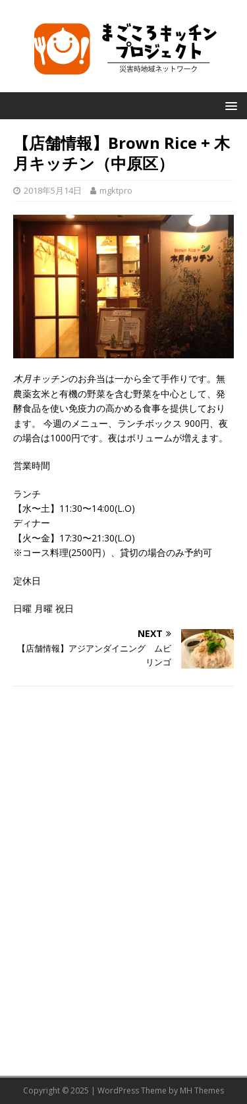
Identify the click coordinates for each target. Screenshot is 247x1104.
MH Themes (202, 1090)
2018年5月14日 (53, 190)
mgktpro (115, 190)
